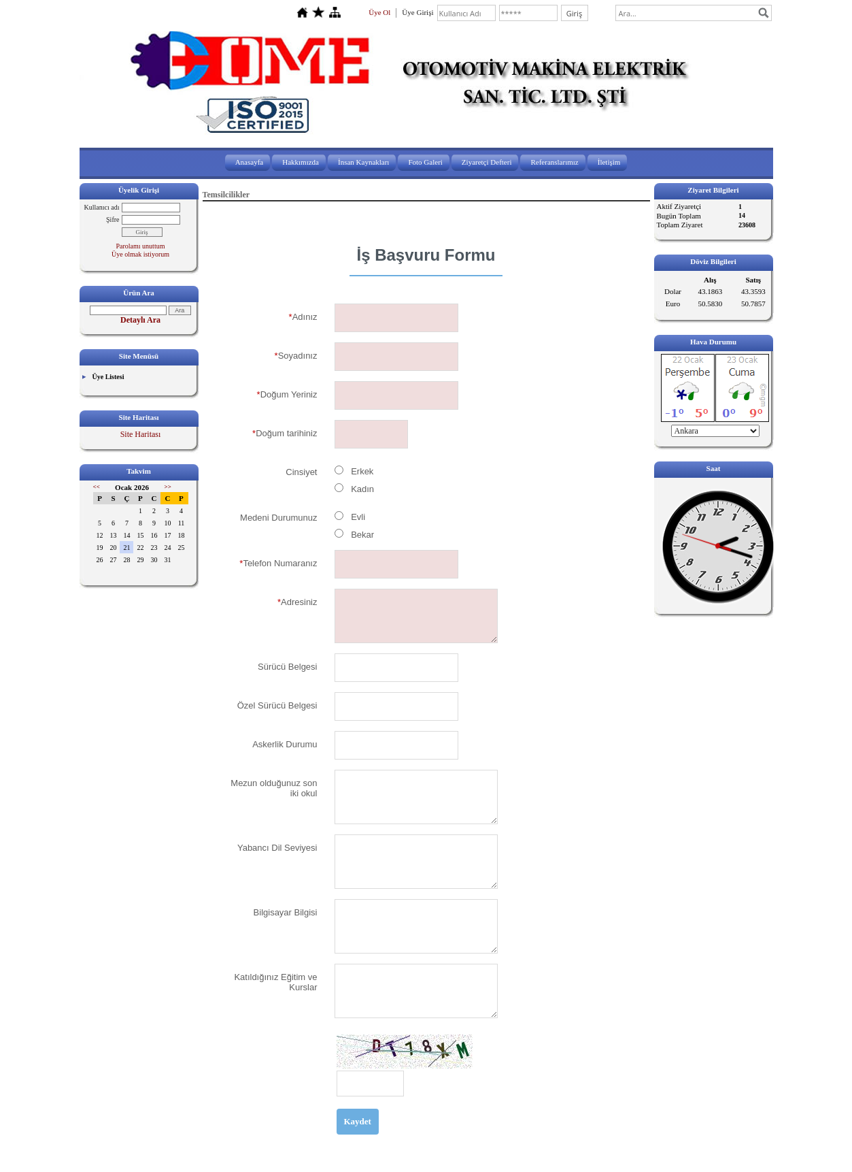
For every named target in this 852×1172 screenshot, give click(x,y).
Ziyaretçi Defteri (487, 162)
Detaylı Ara (140, 320)
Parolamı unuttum (140, 246)
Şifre (112, 219)
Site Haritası (140, 434)
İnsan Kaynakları (363, 162)
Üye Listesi (108, 376)
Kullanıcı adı (102, 207)
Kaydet (357, 1121)
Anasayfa (249, 162)
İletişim (609, 162)
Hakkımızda (300, 162)
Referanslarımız (554, 162)
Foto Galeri (425, 162)
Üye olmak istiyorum (140, 254)
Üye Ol (379, 12)
